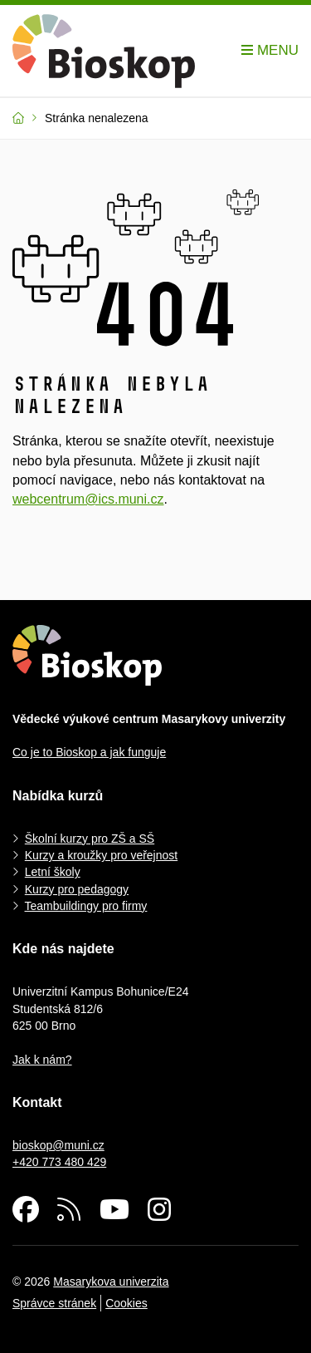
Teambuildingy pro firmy (86, 906)
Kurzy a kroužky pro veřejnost (101, 855)
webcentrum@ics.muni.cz (88, 499)
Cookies (126, 1303)
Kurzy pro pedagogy (77, 889)
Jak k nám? (42, 1059)
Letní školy (52, 871)
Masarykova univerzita (110, 1281)
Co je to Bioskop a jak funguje (89, 752)
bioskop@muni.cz (58, 1145)
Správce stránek (54, 1303)
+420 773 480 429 (59, 1161)
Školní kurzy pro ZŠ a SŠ (89, 838)
